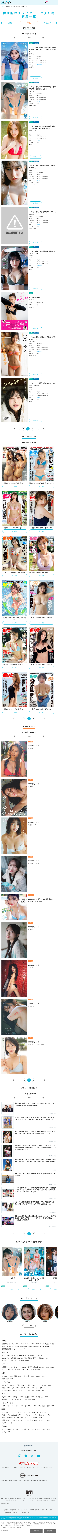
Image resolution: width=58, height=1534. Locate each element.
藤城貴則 (39, 64)
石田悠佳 (31, 170)
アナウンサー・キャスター (13, 1417)
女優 (31, 1412)
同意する (36, 1531)
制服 (18, 1376)
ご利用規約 (5, 1510)
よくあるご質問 (6, 1512)
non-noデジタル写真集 (24, 1358)
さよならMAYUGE (34, 297)
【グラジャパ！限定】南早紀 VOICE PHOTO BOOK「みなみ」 (43, 384)
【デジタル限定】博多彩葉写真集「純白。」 (42, 212)
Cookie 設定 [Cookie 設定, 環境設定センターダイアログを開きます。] (4, 1530)
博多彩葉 (31, 214)
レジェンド (22, 1420)
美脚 (6, 1388)
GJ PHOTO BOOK (36, 1355)
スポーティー (9, 1390)
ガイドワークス (13, 1344)
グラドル (8, 1412)
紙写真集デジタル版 (8, 1367)
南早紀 (31, 387)
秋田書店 (5, 1344)
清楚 (32, 1399)
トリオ (15, 1406)
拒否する (49, 1531)
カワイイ (8, 1399)
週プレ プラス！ (28, 22)
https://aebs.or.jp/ (5, 1503)
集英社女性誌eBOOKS (40, 1358)
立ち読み (35, 78)
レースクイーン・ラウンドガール (37, 1415)
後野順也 (39, 397)
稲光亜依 (31, 54)
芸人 (34, 1420)
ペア (6, 1406)
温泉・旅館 (48, 1406)
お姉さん (18, 1397)
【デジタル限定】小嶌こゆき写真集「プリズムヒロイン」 (42, 338)
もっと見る (29, 1326)
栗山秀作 (39, 351)
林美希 (31, 255)
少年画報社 (24, 1346)
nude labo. (36, 1370)
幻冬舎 (52, 1344)
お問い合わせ (16, 1512)
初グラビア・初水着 (22, 1429)
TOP (2, 6)
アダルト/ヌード (7, 1423)
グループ (26, 1406)
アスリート (45, 1420)
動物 (46, 1429)
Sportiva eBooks (24, 1361)
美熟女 (30, 1397)
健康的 (26, 1388)
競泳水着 (29, 1376)
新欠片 (42, 1346)
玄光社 (47, 1344)
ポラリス (30, 1370)
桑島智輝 (39, 265)
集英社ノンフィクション (10, 1361)
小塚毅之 (39, 224)
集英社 (4, 1346)
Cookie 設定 (49, 1510)
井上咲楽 (31, 299)
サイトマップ (25, 1512)
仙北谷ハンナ (32, 130)
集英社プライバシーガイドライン (19, 1510)
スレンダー (9, 1385)
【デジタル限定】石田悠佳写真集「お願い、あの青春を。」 (42, 167)
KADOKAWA (23, 1344)
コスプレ (7, 1376)
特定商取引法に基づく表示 (37, 1510)
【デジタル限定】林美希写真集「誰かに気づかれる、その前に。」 (42, 252)
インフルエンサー (34, 1417)
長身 (15, 1388)
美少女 (7, 1397)
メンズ (37, 1429)
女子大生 (16, 1415)
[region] (29, 1527)
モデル (42, 1412)
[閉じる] (55, 1523)
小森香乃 (31, 91)
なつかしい (42, 1397)
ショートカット (44, 1385)
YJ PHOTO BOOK (23, 1355)
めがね (40, 1376)
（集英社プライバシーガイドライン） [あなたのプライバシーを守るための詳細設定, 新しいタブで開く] (11, 1527)
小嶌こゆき (32, 341)
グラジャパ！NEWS (47, 22)
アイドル (21, 1412)
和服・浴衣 (8, 1379)
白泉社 (47, 1346)
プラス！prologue (21, 1367)
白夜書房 (5, 1349)
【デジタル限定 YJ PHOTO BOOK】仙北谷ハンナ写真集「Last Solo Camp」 (42, 127)
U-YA (38, 101)
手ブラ (7, 1429)
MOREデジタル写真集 (9, 1358)
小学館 (17, 1346)
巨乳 (21, 1385)
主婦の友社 (10, 1346)
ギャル (40, 1390)
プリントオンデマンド (9, 1370)
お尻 (31, 1385)
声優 (6, 1415)
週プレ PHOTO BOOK (9, 1355)
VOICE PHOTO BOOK (46, 1367)
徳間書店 (36, 1346)
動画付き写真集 (33, 1367)
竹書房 (30, 1346)
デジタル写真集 (10, 22)
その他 (6, 1432)
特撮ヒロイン (9, 1420)
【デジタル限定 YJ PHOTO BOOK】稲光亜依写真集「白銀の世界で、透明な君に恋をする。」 (42, 49)
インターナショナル (25, 1390)
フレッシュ (38, 1388)
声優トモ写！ (21, 1370)
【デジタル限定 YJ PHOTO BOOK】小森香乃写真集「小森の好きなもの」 (42, 88)
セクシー (21, 1399)
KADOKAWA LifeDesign (36, 1344)
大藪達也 (39, 140)
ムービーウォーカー (20, 1349)
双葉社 (10, 1349)
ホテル (37, 1406)
